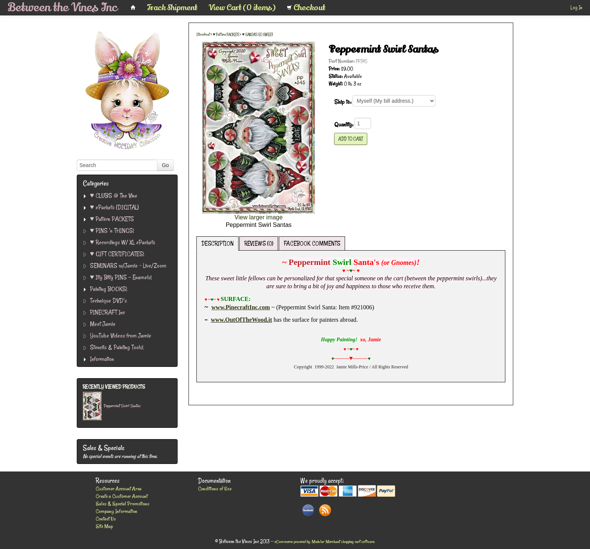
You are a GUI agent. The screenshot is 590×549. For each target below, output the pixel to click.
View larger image (258, 217)
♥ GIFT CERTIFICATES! (117, 253)
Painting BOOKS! (108, 288)
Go (165, 165)
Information (102, 358)
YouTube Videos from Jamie (120, 335)
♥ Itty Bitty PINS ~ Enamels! (121, 277)
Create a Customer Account (122, 496)
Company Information (116, 511)
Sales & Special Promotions (122, 503)
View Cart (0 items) (241, 7)
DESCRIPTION (217, 243)
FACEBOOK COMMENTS (312, 243)
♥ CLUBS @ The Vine (113, 195)
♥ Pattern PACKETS (112, 218)
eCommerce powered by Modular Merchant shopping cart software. (325, 541)
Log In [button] (576, 7)
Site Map (104, 526)
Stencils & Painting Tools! (116, 347)
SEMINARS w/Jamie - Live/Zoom (128, 265)
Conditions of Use (214, 488)
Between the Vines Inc (62, 7)
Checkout (306, 7)
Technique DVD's (108, 300)
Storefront (203, 34)
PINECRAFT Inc (107, 312)
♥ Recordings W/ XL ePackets (122, 242)
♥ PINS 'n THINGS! (112, 230)
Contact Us (106, 518)
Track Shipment (172, 7)
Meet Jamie (103, 323)
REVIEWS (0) (258, 243)
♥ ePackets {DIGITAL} (114, 207)
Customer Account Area (118, 488)
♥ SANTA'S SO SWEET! (257, 34)
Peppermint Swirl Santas (122, 406)
